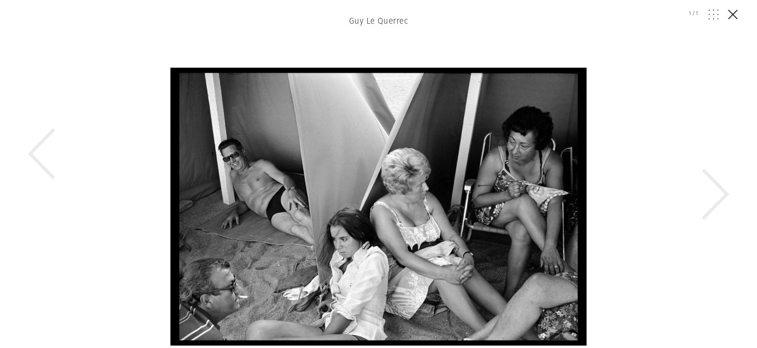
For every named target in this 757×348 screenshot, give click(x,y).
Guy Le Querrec (378, 21)
